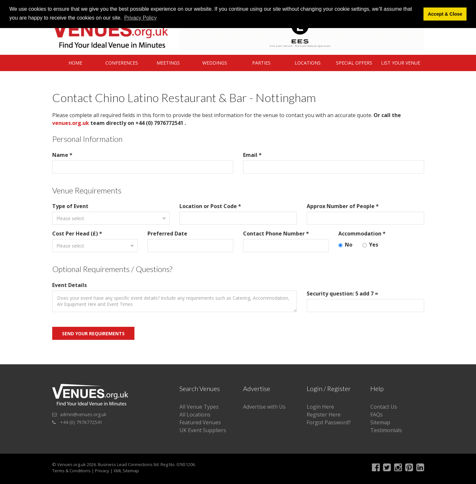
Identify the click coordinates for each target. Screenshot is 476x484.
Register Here (324, 414)
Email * (252, 155)
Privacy (102, 471)
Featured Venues (200, 422)
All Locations (194, 414)
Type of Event (70, 206)
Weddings (214, 63)
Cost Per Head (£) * (77, 233)
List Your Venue (400, 63)
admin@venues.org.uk (83, 414)
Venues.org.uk (71, 464)
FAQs (376, 414)
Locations (308, 63)
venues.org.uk (70, 123)
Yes (370, 245)
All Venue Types (199, 406)
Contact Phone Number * (276, 233)
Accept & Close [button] (445, 14)
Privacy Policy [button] (140, 18)
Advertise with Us (264, 406)
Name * (62, 155)
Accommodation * (362, 233)
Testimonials (386, 430)
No (345, 245)
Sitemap (380, 422)
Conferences (121, 63)
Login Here (320, 406)
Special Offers (354, 63)
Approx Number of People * (343, 206)
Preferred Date (167, 233)
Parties (261, 63)
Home (75, 63)
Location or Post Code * (210, 206)
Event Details (69, 285)
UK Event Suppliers (202, 430)
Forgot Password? (329, 422)
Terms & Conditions (71, 471)
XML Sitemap (126, 471)
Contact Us (383, 406)
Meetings (168, 63)
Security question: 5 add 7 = (342, 293)
